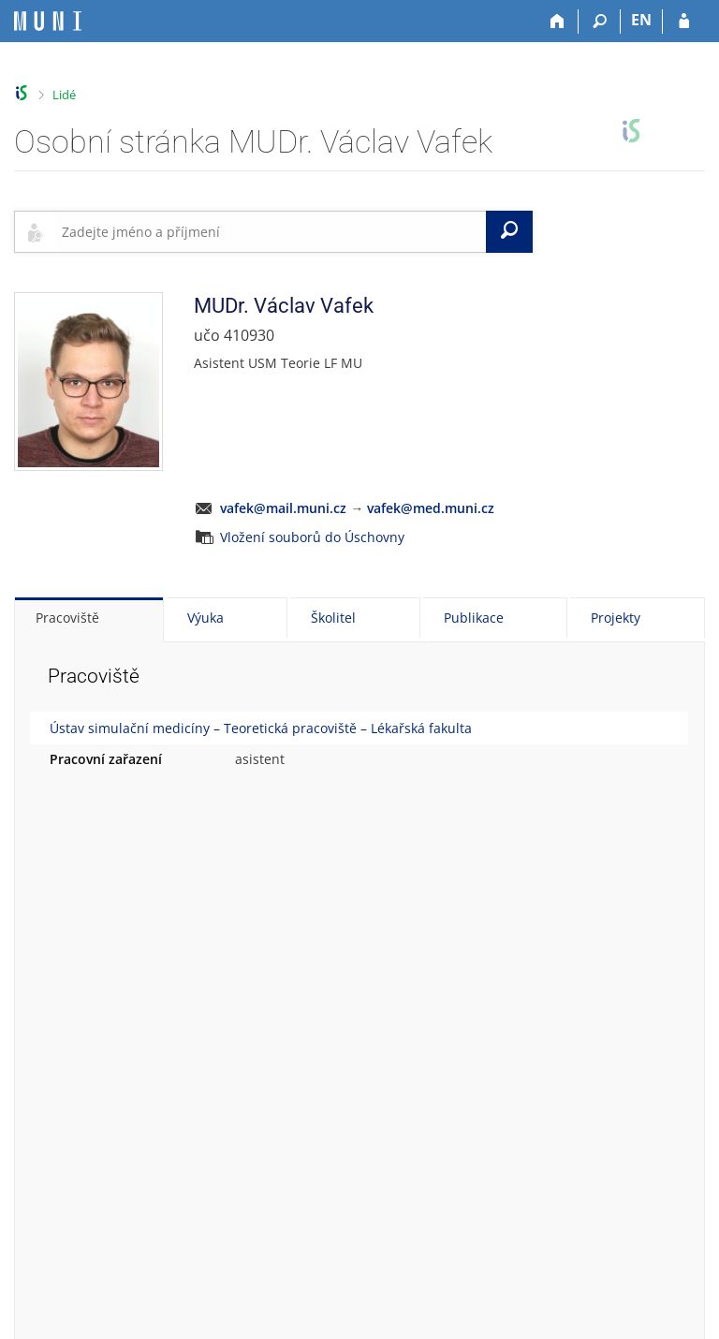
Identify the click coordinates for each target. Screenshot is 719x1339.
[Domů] (557, 21)
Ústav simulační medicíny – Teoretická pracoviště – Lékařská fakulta (261, 728)
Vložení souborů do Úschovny (312, 537)
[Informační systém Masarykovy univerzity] (47, 21)
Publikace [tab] (474, 617)
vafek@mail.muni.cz (283, 508)
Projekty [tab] (615, 617)
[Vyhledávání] (600, 21)
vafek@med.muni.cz (430, 508)
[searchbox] (270, 231)
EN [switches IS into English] (641, 19)
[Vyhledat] (509, 231)
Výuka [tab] (205, 617)
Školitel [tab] (333, 617)
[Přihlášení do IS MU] (684, 21)
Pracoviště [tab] (67, 617)
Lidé (64, 94)
